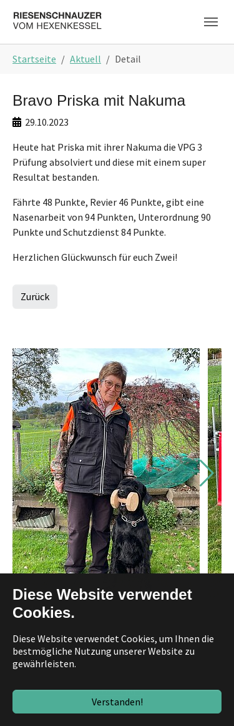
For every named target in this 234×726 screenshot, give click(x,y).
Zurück (35, 296)
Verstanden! (117, 701)
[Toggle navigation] (211, 22)
